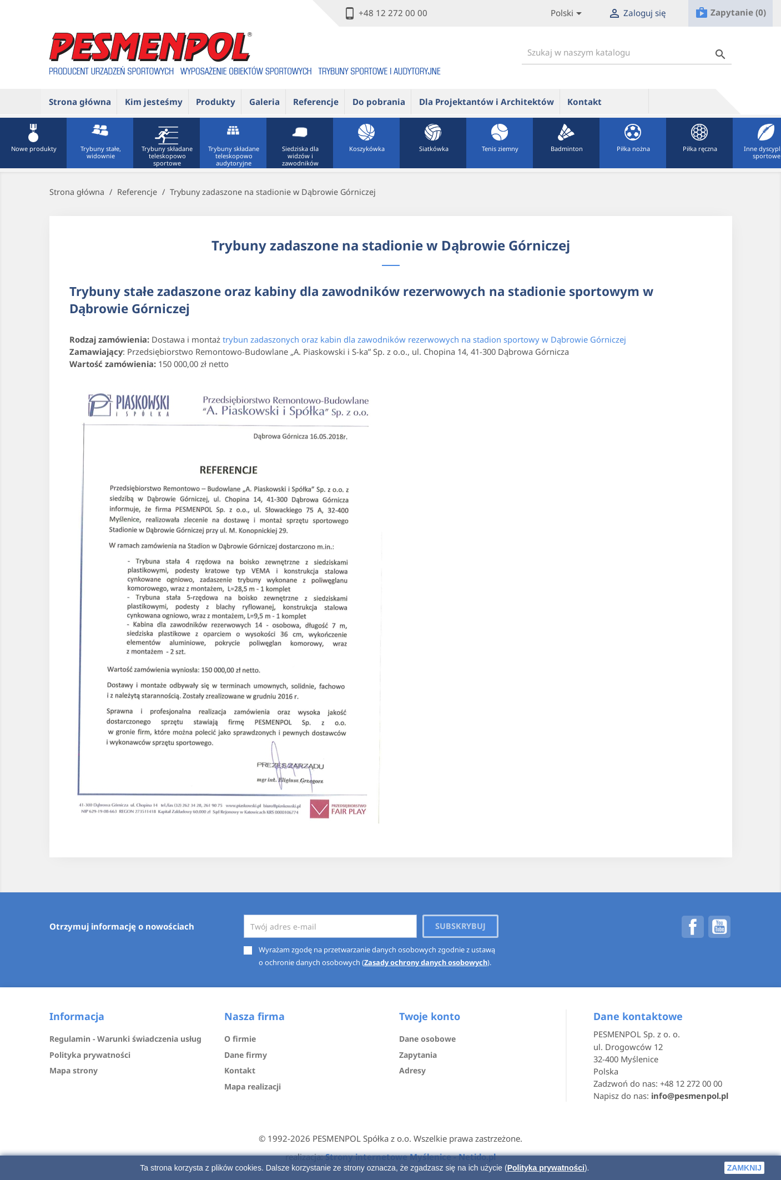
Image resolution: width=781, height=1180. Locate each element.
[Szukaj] (627, 52)
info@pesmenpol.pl (689, 1095)
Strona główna (80, 101)
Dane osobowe (427, 1038)
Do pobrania (378, 101)
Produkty (215, 101)
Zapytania (418, 1055)
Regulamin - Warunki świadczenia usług (125, 1038)
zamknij (744, 1167)
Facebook (693, 927)
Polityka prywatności (546, 1167)
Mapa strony (73, 1070)
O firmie (240, 1038)
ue (628, 101)
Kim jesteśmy (154, 101)
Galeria (264, 101)
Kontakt (584, 101)
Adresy (412, 1070)
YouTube (719, 927)
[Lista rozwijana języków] (568, 14)
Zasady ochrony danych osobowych (425, 962)
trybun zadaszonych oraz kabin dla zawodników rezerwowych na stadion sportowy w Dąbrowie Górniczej (424, 339)
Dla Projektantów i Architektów (486, 101)
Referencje (316, 101)
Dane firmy (245, 1055)
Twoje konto (429, 1016)
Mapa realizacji (252, 1086)
